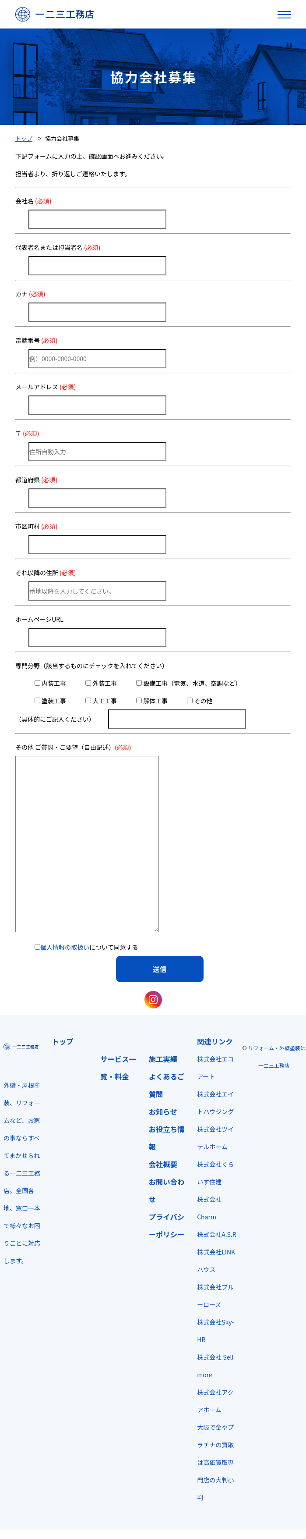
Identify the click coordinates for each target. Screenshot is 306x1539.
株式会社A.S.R (216, 1234)
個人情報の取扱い (64, 947)
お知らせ (163, 1111)
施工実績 (163, 1059)
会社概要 (163, 1164)
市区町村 (36, 526)
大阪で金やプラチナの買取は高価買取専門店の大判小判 (215, 1462)
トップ (63, 1041)
